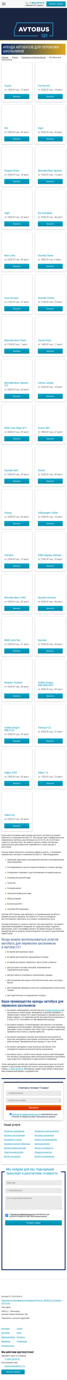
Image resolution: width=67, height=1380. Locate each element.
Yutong (8, 512)
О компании (22, 1341)
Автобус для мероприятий (46, 1139)
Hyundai (42, 640)
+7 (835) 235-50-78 (36, 3)
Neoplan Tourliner (13, 682)
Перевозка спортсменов (14, 1131)
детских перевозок (53, 1010)
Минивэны (6, 1341)
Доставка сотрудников (44, 1135)
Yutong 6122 (44, 727)
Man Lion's (9, 255)
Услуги (19, 1328)
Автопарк (5, 1328)
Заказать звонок (56, 4)
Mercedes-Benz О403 (15, 597)
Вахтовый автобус (42, 1144)
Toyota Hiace (44, 340)
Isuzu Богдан (11, 298)
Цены (19, 1333)
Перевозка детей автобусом (47, 1131)
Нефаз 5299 (10, 772)
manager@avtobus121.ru (14, 1366)
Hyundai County (46, 298)
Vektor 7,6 (43, 772)
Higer (40, 128)
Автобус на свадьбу (12, 1156)
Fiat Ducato (44, 85)
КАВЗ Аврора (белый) (49, 555)
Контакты (21, 1337)
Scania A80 (43, 428)
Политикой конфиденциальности (26, 1114)
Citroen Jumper (46, 383)
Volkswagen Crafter (48, 512)
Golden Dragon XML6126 (12, 729)
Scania (41, 470)
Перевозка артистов (43, 1152)
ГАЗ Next (8, 555)
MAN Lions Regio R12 (15, 428)
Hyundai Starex (45, 255)
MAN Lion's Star (12, 640)
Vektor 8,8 (9, 815)
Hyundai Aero (11, 470)
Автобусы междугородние (15, 1148)
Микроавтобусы (8, 1337)
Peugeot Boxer (11, 170)
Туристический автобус (13, 1152)
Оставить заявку (33, 1223)
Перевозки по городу (13, 1139)
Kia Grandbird (45, 213)
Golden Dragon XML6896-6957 (46, 684)
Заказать (17, 96)
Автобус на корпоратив (44, 1156)
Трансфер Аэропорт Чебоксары (17, 1144)
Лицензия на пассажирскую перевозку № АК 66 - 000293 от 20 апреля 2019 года (31, 1301)
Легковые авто (7, 1346)
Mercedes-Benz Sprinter (50, 170)
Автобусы (5, 1333)
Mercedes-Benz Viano (15, 340)
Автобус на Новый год (44, 1148)
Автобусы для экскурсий (14, 1135)
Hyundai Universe (47, 597)
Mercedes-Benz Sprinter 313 (16, 384)
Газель (8, 85)
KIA (6, 128)
